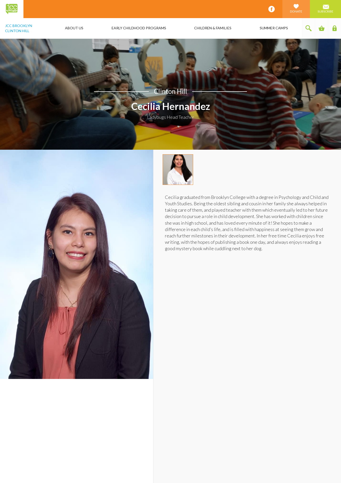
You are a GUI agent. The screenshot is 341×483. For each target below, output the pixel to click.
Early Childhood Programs (139, 28)
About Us (74, 28)
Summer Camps (274, 28)
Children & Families (212, 28)
